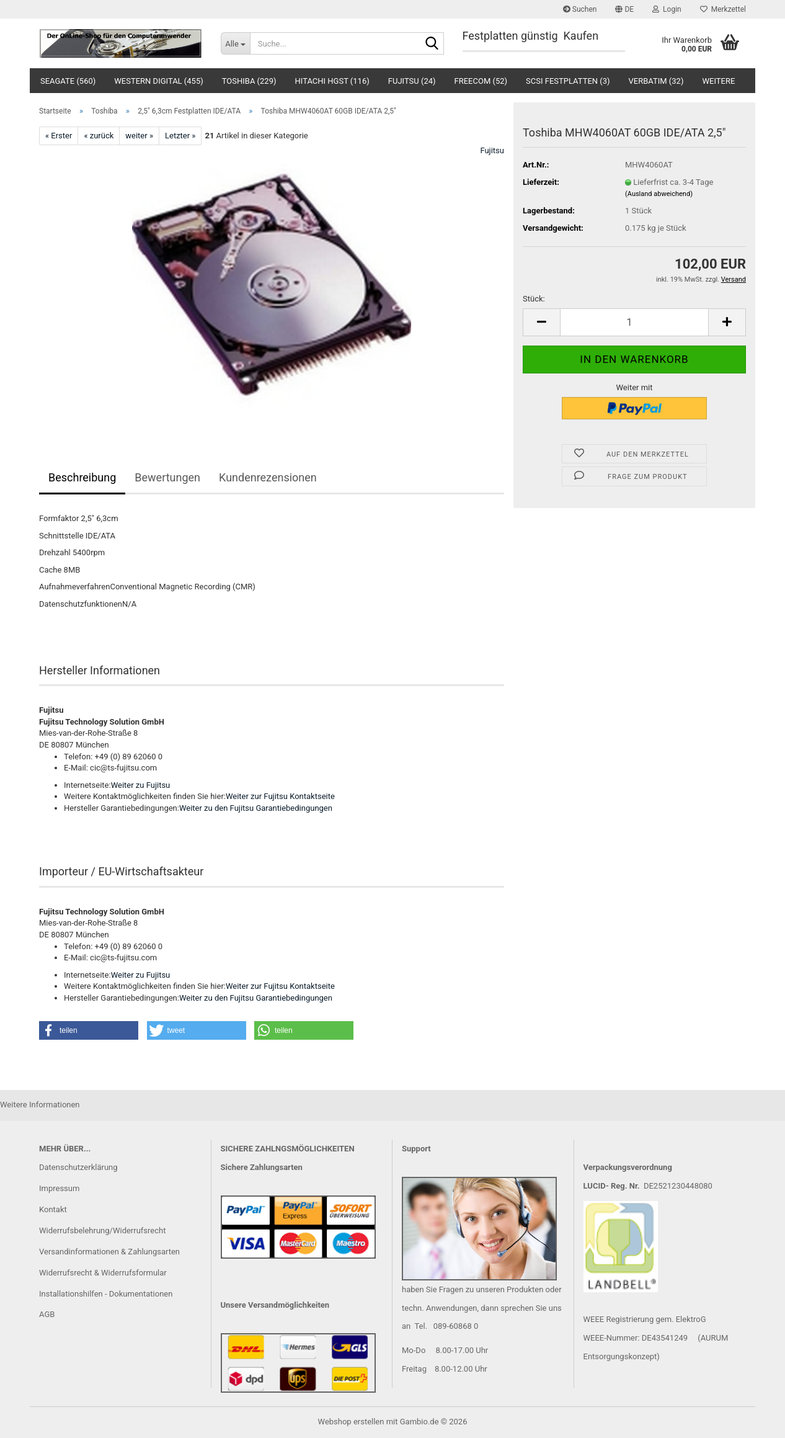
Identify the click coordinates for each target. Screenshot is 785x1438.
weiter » (139, 135)
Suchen (580, 9)
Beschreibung (82, 477)
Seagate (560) (67, 81)
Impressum (59, 1188)
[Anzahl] (634, 322)
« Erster (58, 135)
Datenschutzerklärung (78, 1167)
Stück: (534, 298)
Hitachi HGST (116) (332, 81)
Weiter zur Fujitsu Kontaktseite (280, 796)
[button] (624, 9)
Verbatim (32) (656, 81)
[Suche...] (235, 43)
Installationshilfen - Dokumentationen (105, 1293)
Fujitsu (492, 150)
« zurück (98, 135)
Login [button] (666, 9)
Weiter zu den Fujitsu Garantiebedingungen (255, 808)
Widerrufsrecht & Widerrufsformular (103, 1272)
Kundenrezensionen (268, 477)
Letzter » (180, 135)
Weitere (718, 81)
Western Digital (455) (158, 81)
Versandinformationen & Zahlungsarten (109, 1251)
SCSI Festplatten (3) (568, 81)
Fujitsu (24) (412, 81)
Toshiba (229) (249, 81)
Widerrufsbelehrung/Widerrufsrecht (102, 1230)
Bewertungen (167, 477)
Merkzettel (723, 9)
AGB (47, 1314)
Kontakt (53, 1209)
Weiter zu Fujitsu (141, 785)
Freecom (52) (481, 81)
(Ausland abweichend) (659, 194)
